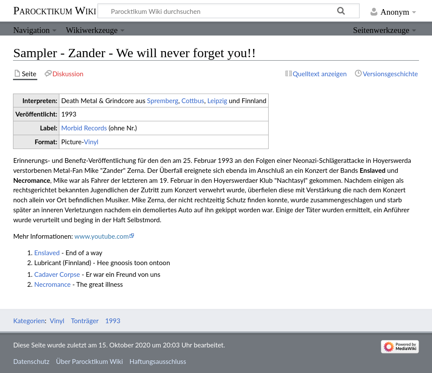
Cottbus (193, 100)
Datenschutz (31, 361)
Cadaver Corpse (57, 274)
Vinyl (91, 142)
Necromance (52, 284)
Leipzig (217, 100)
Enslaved (47, 252)
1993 (112, 320)
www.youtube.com (102, 236)
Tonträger (85, 320)
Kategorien (29, 320)
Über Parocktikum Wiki (89, 361)
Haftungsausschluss (158, 361)
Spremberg (162, 100)
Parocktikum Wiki (54, 10)
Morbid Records (84, 128)
